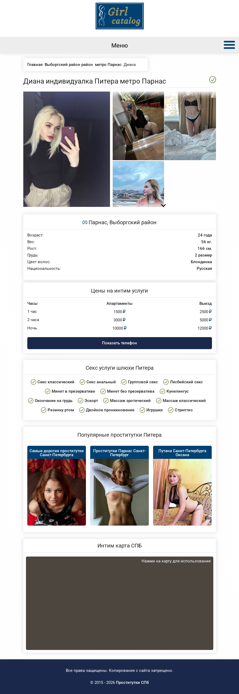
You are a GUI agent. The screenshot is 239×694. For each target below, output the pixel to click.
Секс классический (55, 382)
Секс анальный (101, 382)
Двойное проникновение (110, 410)
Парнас (98, 222)
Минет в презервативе (73, 391)
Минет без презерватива (130, 391)
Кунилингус (177, 391)
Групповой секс (143, 382)
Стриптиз (184, 410)
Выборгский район (133, 222)
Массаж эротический (130, 400)
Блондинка (201, 262)
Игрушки (154, 410)
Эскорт (91, 400)
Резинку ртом (61, 410)
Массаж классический (184, 400)
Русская (204, 269)
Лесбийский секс (186, 382)
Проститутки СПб (132, 682)
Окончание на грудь (54, 400)
